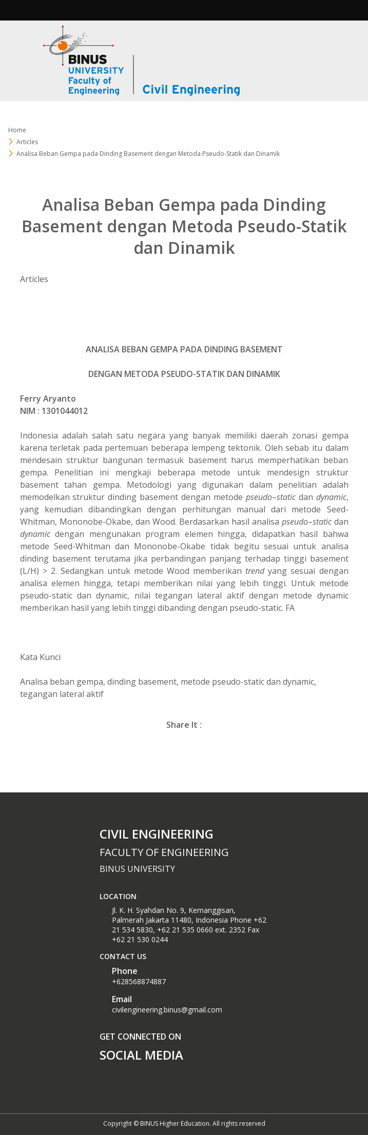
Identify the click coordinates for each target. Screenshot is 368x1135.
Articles (27, 141)
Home (17, 130)
